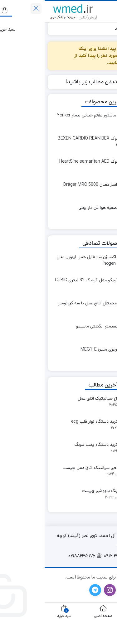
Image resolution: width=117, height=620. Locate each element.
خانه (107, 28)
